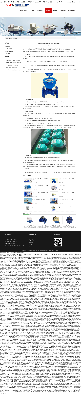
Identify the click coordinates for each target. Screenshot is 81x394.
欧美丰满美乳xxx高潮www (54, 269)
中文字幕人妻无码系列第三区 (30, 308)
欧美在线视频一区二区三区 (14, 352)
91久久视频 (37, 354)
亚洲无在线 (65, 386)
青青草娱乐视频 (42, 305)
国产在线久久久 (12, 275)
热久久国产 (33, 332)
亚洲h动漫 (50, 315)
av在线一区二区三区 (71, 373)
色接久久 (36, 325)
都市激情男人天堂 (42, 339)
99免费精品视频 (28, 264)
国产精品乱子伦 (50, 390)
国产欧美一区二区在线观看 (10, 262)
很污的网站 (4, 284)
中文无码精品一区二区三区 (35, 349)
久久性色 (41, 373)
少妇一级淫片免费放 (54, 328)
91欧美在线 (44, 315)
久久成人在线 (69, 381)
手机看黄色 (67, 336)
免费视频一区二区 (65, 315)
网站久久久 (6, 298)
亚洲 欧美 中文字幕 (69, 326)
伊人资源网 (40, 379)
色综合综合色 (58, 275)
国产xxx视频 (44, 349)
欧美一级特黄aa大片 (24, 379)
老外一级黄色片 (12, 387)
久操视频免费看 (23, 322)
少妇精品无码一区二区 (13, 363)
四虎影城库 (64, 346)
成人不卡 (59, 359)
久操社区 (22, 332)
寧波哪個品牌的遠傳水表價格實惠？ (66, 199)
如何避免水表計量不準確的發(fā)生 (66, 192)
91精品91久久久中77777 (30, 279)
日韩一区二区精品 (27, 265)
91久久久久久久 (29, 291)
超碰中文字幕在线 (51, 364)
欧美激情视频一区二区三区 (33, 356)
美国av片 (21, 274)
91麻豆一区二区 (71, 346)
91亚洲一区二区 (43, 389)
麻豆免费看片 (53, 302)
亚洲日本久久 (35, 320)
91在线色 (43, 277)
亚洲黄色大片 (74, 336)
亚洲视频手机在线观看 (56, 279)
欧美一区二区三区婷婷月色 (18, 279)
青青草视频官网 (45, 272)
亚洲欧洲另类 (21, 318)
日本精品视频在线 (30, 354)
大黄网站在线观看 (29, 305)
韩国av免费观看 (15, 347)
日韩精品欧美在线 (19, 309)
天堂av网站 (76, 352)
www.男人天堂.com (40, 386)
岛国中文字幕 (35, 261)
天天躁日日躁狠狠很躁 (13, 302)
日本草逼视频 (40, 380)
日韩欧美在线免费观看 (39, 316)
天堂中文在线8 (61, 337)
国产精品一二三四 (48, 288)
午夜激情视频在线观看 (41, 333)
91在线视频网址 (57, 306)
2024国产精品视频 (27, 277)
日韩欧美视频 (37, 260)
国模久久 (25, 391)
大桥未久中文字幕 (13, 336)
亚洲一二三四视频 (67, 264)
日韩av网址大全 (8, 299)
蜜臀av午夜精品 (39, 360)
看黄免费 (78, 333)
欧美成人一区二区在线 (50, 292)
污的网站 (75, 370)
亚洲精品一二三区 (10, 335)
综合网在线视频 (66, 284)
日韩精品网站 (20, 282)
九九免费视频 (64, 268)
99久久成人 (60, 289)
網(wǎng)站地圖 (45, 250)
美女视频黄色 (11, 330)
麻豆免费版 (42, 356)
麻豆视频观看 (7, 337)
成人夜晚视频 (24, 371)
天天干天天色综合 (53, 386)
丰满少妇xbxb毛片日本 (61, 261)
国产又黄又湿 (56, 352)
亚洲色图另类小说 (28, 390)
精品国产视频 (9, 279)
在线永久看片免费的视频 (8, 391)
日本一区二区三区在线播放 (21, 257)
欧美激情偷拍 (26, 309)
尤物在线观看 (47, 319)
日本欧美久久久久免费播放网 (60, 387)
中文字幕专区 (58, 354)
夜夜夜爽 (47, 386)
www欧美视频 (66, 271)
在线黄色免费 (46, 328)
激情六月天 (34, 319)
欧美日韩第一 (11, 292)
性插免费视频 (76, 350)
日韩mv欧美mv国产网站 (56, 303)
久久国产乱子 (28, 383)
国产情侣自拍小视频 (39, 362)
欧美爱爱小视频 (13, 294)
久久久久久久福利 (41, 295)
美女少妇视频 (27, 332)
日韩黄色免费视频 (65, 362)
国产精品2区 (42, 383)
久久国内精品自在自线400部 (49, 360)
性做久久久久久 (22, 347)
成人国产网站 (76, 369)
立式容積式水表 (69, 225)
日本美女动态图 (54, 296)
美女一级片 (16, 268)
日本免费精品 (76, 343)
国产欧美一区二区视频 (12, 284)
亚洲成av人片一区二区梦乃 (14, 360)
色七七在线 (69, 379)
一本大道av (13, 311)
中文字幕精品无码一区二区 (68, 277)
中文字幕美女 (15, 380)
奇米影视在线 (43, 312)
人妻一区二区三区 (31, 306)
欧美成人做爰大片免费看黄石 (58, 312)
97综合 (30, 288)
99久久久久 (50, 337)
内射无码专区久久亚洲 (8, 383)
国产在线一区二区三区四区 (19, 377)
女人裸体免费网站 (71, 339)
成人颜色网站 (25, 311)
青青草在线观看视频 (71, 265)
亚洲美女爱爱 (6, 328)
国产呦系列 (57, 357)
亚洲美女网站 (9, 380)
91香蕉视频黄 (50, 306)
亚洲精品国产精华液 (21, 364)
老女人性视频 (9, 274)
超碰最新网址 (39, 335)
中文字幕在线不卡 (44, 342)
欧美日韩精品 (25, 387)
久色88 (18, 288)
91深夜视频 (31, 296)
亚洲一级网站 (52, 376)
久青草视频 (37, 366)
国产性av (4, 343)
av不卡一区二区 (21, 267)
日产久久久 (43, 354)
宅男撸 (59, 373)
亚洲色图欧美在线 (34, 339)
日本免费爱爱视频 (47, 265)
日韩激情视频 (5, 360)
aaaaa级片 (32, 302)
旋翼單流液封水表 (56, 225)
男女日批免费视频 (27, 389)
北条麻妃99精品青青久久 (64, 328)
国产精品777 (66, 342)
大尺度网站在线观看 (23, 286)
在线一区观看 (33, 369)
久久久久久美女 (23, 281)
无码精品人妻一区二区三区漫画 (33, 352)
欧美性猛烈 (22, 299)
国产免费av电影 (9, 281)
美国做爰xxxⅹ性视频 (6, 347)
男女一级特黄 (30, 325)
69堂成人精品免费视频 (17, 260)
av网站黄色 (10, 319)
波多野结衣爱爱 (62, 363)
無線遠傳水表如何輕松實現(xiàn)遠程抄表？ (67, 172)
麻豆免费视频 (6, 312)
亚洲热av (42, 302)
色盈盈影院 (5, 271)
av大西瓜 (22, 330)
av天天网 (40, 325)
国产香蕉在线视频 (65, 269)
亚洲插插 (54, 261)
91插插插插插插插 (37, 257)
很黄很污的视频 (59, 384)
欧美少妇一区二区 (57, 340)
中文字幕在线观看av (39, 271)
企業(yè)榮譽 (62, 10)
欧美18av (27, 357)
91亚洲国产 (21, 381)
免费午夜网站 (26, 274)
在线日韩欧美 (42, 387)
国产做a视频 (68, 294)
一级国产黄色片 (64, 340)
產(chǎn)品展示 (40, 10)
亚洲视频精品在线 (34, 379)
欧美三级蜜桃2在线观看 (70, 299)
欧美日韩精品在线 (38, 345)
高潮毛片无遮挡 (23, 356)
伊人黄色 (64, 279)
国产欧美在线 (41, 264)
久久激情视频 (30, 281)
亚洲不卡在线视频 (31, 258)
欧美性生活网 (60, 380)
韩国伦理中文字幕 (38, 286)
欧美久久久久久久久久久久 (27, 367)
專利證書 (31, 242)
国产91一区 (29, 343)
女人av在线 (59, 371)
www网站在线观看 (29, 262)
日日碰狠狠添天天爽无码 (32, 371)
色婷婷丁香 (31, 260)
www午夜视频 (44, 384)
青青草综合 (32, 271)
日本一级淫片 (50, 281)
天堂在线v (31, 345)
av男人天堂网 (76, 379)
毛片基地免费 (26, 363)
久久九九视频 (53, 353)
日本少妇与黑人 (56, 389)
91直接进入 (60, 322)
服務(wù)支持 (31, 244)
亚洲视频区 (48, 366)
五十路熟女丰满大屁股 (16, 354)
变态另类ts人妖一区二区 (34, 312)
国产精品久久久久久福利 (72, 268)
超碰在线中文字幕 (62, 370)
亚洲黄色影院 (49, 298)
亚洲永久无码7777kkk (35, 357)
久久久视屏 (5, 367)
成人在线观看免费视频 (67, 275)
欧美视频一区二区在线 (44, 282)
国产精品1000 (21, 383)
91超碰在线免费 (35, 389)
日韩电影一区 (60, 291)
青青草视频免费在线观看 (39, 291)
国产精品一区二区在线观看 (73, 374)
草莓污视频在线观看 (66, 298)
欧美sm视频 (70, 353)
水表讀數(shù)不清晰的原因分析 (13, 70)
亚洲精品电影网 (9, 340)
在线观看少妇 (13, 337)
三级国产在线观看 (34, 381)
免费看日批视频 (53, 285)
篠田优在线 (27, 268)
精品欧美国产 (10, 377)
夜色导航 (79, 313)
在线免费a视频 (58, 374)
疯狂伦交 (68, 305)
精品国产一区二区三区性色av (40, 281)
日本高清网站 (38, 272)
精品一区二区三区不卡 (70, 391)
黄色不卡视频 (33, 274)
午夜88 (65, 383)
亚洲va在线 (48, 296)
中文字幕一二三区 (16, 258)
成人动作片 (46, 379)
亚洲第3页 (36, 299)
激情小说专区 (43, 367)
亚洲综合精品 (22, 339)
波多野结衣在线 (57, 278)
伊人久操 (8, 326)
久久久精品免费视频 (26, 292)
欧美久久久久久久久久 (61, 366)
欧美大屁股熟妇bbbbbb (7, 277)
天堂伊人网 (21, 380)
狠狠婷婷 (70, 387)
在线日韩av (69, 363)
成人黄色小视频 (43, 352)
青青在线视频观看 (71, 286)
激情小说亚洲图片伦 (48, 258)
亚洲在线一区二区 (50, 387)
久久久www (28, 342)
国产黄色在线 (22, 302)
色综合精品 (30, 278)
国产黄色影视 (24, 258)
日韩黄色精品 (44, 262)
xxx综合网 (40, 337)
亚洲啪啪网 (2, 279)
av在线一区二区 (14, 362)
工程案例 (55, 10)
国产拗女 (66, 318)
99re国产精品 (11, 286)
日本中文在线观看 (53, 289)
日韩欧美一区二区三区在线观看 (66, 296)
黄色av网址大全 (21, 291)
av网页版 (30, 320)
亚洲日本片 (53, 319)
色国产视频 (64, 303)
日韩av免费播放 (35, 342)
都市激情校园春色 (51, 357)
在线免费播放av (29, 377)
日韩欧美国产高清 (18, 391)
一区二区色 (39, 315)
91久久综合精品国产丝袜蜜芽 (17, 305)
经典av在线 (37, 302)
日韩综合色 (16, 381)
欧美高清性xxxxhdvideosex (46, 267)
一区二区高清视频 (62, 265)
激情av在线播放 (24, 329)
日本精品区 (43, 366)
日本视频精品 (59, 277)
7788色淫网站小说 (45, 284)
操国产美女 (70, 267)
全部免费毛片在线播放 (63, 267)
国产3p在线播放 (72, 318)
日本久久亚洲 (27, 303)
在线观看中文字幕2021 (52, 359)
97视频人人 (6, 349)
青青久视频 (6, 359)
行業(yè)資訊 (9, 48)
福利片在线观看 (23, 320)
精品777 (61, 352)
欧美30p (53, 366)
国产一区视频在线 (45, 330)
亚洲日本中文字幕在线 (35, 384)
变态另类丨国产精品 (44, 285)
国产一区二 (16, 340)
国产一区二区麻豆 (20, 262)
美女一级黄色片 (59, 319)
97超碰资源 (63, 367)
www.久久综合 (5, 292)
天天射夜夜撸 (41, 353)
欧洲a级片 (20, 265)
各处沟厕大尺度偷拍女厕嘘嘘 (15, 312)
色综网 (64, 308)
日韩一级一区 (67, 320)
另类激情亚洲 (59, 282)
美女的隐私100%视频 (74, 271)
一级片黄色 (65, 289)
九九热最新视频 (24, 313)
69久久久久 (8, 318)
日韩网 (54, 384)
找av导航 (12, 296)
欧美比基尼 (16, 335)
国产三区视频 (36, 282)
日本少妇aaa (50, 389)
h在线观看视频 (53, 284)
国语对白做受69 (75, 292)
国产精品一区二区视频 (50, 271)
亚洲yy (10, 328)
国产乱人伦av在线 (22, 298)
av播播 (37, 332)
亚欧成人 (55, 337)
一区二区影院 (60, 342)
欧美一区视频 (11, 313)
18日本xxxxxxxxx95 (21, 337)
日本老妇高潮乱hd (28, 301)
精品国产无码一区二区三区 (13, 369)
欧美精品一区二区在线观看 (21, 285)
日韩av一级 (36, 278)
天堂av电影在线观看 (61, 329)
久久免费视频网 (13, 346)
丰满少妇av (33, 289)
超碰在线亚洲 (24, 359)
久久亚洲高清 (42, 268)
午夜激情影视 (66, 282)
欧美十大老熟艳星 (46, 371)
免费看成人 (27, 381)
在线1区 (9, 354)
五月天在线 (45, 376)
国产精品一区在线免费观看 (9, 285)
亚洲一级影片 (3, 350)
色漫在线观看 (12, 353)
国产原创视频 (15, 274)
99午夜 (57, 379)
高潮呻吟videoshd (57, 315)
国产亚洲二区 (7, 261)
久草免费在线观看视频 (51, 336)
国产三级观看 (53, 323)
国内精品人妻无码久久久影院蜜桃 (17, 261)
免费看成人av (21, 323)
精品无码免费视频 (35, 350)
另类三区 (61, 333)
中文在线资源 (72, 269)
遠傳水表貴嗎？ (62, 185)
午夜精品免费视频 (62, 356)
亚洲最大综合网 (7, 342)
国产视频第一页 (30, 362)
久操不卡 (48, 333)
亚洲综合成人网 (10, 268)
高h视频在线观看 (74, 328)
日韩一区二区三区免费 (74, 257)
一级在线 (41, 278)
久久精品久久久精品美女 (59, 390)
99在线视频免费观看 (4, 291)
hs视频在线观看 (54, 326)
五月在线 (51, 330)
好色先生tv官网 (58, 347)
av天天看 (17, 286)
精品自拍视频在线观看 (17, 366)
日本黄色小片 (75, 294)
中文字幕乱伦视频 (16, 325)
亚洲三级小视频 (21, 336)
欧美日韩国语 (65, 364)
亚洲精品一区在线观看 (10, 384)
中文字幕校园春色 (41, 329)
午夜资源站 (48, 370)
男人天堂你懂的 (42, 381)
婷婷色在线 (22, 268)
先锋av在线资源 (35, 383)
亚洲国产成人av (29, 340)
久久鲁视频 (72, 354)
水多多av (6, 330)
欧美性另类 (21, 301)
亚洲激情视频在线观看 (15, 379)
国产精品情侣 (29, 261)
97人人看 (24, 354)
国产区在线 (21, 345)
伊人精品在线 (71, 311)
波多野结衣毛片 (71, 278)
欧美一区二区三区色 (30, 335)
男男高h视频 (65, 311)
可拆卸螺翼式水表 (43, 225)
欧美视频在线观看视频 (17, 272)
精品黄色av (10, 329)
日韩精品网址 (5, 363)
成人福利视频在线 (52, 369)
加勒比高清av (29, 326)
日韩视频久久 (41, 292)
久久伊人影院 (54, 371)
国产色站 (60, 308)
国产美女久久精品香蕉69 (42, 369)
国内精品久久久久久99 (55, 332)
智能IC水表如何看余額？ (11, 67)
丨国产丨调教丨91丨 (7, 356)
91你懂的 (10, 289)
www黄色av (45, 391)
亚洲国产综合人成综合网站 (66, 350)
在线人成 (45, 308)
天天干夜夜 (15, 308)
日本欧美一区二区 (31, 364)
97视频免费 (54, 267)
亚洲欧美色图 (67, 345)
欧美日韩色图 (51, 349)
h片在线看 (27, 318)
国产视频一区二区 (43, 299)
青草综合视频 (34, 380)
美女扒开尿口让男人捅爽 (50, 295)
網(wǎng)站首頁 (23, 10)
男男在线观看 (53, 282)
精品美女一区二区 (67, 371)
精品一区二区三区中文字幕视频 (32, 336)
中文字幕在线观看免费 (9, 371)
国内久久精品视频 (61, 335)
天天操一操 (50, 352)
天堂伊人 (45, 337)
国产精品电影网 (24, 288)
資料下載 (31, 246)
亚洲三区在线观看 (60, 302)
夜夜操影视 (41, 326)
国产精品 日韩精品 (8, 260)
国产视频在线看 (32, 313)
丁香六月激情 (61, 320)
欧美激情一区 (31, 359)
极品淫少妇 (33, 303)
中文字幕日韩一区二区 (49, 278)
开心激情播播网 (75, 330)
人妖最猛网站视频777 (8, 381)
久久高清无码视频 (28, 353)
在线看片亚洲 (11, 271)
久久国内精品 (9, 258)
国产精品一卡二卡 (73, 364)
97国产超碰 (55, 288)
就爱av (40, 371)
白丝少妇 (76, 303)
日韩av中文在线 (71, 377)
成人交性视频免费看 (73, 322)
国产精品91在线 (57, 258)
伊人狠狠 (27, 302)
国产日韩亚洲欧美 (73, 295)
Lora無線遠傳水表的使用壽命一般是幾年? (13, 66)
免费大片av (64, 353)
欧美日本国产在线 (48, 373)
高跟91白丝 (47, 383)
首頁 (7, 38)
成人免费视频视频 (48, 316)
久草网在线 (22, 352)
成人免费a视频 (39, 289)
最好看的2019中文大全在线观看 (22, 271)
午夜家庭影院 (18, 313)
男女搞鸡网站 (76, 389)
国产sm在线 (47, 303)
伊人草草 (63, 306)
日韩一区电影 (65, 359)
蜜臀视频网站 (65, 260)
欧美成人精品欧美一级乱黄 (19, 328)
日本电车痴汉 (42, 374)
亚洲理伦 (10, 333)
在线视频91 (25, 260)
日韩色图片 (38, 274)
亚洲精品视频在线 (58, 349)
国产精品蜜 (45, 289)
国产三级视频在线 (58, 272)
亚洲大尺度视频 (42, 390)
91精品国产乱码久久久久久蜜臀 (24, 294)
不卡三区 (29, 275)
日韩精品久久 (48, 326)
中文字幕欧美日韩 (7, 282)
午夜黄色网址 (70, 309)
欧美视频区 (33, 265)
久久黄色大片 (6, 336)
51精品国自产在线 (71, 367)
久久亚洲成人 (23, 335)
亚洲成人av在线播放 (41, 340)
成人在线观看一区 (55, 333)
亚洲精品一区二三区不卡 (73, 383)
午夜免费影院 (57, 274)
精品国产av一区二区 (67, 323)
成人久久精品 (67, 333)
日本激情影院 (22, 340)
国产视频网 (42, 296)
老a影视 (9, 366)
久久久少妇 (34, 277)
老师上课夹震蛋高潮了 (38, 377)
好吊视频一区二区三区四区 (42, 309)
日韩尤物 (24, 376)
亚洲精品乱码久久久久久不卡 (26, 316)
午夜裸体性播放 (28, 330)
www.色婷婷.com (61, 285)
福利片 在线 (11, 309)
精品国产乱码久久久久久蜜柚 (50, 380)
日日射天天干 (59, 343)
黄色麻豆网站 (6, 387)
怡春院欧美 (45, 275)
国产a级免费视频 (52, 311)
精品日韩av (17, 316)
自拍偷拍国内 (75, 363)
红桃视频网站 (5, 302)
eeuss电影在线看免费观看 (41, 306)
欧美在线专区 (61, 391)
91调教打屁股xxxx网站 (52, 322)
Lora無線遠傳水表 (30, 225)
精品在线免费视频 (64, 257)
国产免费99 (46, 353)
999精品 (20, 363)
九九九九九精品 (6, 316)
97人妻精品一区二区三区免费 (49, 286)
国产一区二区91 (30, 391)
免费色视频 (5, 389)
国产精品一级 (49, 367)
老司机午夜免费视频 (14, 322)
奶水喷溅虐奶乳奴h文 (15, 326)
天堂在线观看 (52, 379)
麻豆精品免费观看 (57, 367)
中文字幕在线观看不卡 (71, 390)
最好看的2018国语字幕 (52, 320)
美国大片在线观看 (75, 371)
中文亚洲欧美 (54, 370)
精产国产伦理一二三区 (7, 301)
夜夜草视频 (69, 329)
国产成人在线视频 (69, 302)
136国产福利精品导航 (22, 284)
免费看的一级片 (59, 360)
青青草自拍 (5, 286)
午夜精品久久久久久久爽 (59, 330)
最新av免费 (17, 330)
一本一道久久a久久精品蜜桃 (12, 343)
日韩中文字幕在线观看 (19, 303)
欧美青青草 (52, 294)
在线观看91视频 (14, 342)
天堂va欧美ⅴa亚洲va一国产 (11, 267)
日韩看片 (27, 345)
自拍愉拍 (51, 313)
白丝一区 (77, 288)
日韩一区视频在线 (57, 362)
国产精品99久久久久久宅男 (70, 380)
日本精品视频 (43, 336)
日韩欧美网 (62, 381)
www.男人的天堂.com (26, 350)
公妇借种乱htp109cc (70, 279)
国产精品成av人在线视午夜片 (31, 328)
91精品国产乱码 (22, 342)
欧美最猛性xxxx (72, 260)
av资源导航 (63, 258)
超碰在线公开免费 (40, 279)
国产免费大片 (26, 312)
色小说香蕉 (21, 390)
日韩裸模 (64, 374)
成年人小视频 (31, 311)
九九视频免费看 (36, 262)
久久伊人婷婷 (31, 284)
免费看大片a (55, 373)
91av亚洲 (16, 383)
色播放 (14, 278)
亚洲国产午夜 (35, 269)
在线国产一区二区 (53, 335)
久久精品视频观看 (73, 274)
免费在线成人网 (15, 356)
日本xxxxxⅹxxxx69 (6, 311)
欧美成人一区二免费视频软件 (52, 305)
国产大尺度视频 (61, 325)
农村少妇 (42, 350)
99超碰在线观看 (31, 386)
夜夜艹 (34, 340)
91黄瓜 (46, 264)
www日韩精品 (3, 377)
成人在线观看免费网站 (7, 264)
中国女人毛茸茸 (44, 260)
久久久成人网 (37, 284)
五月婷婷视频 (39, 313)
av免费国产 (25, 296)
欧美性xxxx (19, 387)
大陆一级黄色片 (29, 376)
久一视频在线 (27, 380)
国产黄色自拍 (27, 295)
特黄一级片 (11, 359)
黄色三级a (54, 339)
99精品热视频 (28, 267)
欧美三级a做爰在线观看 (18, 295)
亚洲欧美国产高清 (72, 347)
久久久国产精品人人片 (7, 325)
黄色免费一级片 (3, 333)
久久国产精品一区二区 (43, 269)
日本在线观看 (48, 279)
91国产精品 (4, 354)
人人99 (39, 277)
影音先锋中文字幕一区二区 (63, 295)
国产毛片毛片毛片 (32, 329)
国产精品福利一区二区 (17, 333)
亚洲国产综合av (62, 379)
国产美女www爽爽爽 (27, 282)
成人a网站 (34, 370)
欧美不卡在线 (18, 315)
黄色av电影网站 (28, 319)
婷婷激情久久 (52, 277)
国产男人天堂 (19, 278)
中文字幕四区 (32, 272)
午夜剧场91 (59, 369)
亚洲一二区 (40, 308)
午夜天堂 (22, 319)
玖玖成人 (27, 339)
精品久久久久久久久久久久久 (41, 311)
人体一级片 (12, 376)
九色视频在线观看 (48, 362)
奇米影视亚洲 (54, 329)
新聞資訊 (48, 10)
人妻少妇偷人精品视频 (68, 343)
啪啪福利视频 (33, 315)
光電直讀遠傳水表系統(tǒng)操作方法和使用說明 (37, 172)
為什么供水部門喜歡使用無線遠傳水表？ (13, 63)
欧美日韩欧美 (15, 301)
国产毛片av (5, 319)
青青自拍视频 (65, 278)
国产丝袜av (66, 291)
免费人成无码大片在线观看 (11, 364)
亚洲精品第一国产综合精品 (38, 294)
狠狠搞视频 (18, 311)
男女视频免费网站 (50, 354)
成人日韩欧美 (49, 340)
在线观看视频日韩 (61, 336)
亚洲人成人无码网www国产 (40, 359)
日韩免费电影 (69, 335)
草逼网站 (4, 340)
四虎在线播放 (73, 345)
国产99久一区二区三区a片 (59, 281)
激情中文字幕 (59, 364)
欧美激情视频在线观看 (54, 309)
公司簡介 (32, 10)
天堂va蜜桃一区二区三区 (59, 299)
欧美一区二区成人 (36, 330)
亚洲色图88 (47, 291)
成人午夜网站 (46, 313)
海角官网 (36, 374)
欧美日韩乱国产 (20, 264)
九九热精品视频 (70, 316)
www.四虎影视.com (48, 377)
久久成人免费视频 (36, 347)
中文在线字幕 (60, 284)
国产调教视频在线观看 (63, 288)
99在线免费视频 (35, 267)
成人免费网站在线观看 (58, 377)
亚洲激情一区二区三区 (8, 345)
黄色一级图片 (72, 340)
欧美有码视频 (15, 357)
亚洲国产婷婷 (36, 390)
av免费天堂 (29, 373)
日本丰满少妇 (48, 261)
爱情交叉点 (29, 347)
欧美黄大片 (34, 288)
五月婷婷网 (16, 345)
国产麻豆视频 (16, 281)
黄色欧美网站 (50, 274)
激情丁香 (19, 346)
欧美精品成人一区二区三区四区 (40, 322)
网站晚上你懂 (54, 291)
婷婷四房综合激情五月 (71, 313)
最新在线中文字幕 (30, 374)
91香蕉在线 (25, 278)
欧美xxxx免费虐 (7, 272)
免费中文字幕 (36, 367)
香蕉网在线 (25, 386)
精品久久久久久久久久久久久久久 (23, 269)
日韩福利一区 (24, 360)
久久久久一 (21, 308)
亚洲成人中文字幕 (40, 258)
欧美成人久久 (59, 323)
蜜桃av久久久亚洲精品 (15, 370)
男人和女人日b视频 (9, 374)
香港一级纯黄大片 (19, 353)
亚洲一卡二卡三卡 (60, 301)
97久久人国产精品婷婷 (45, 332)
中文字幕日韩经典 (29, 299)
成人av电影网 (40, 265)
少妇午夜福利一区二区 (35, 346)
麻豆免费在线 (22, 357)
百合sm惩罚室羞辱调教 (17, 277)
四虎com (74, 298)
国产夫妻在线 (24, 325)
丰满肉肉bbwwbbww (38, 376)
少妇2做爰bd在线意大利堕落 (11, 265)
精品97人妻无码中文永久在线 (53, 381)
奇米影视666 (69, 306)
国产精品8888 (41, 288)
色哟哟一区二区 (9, 339)
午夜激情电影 (73, 360)
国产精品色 (72, 333)
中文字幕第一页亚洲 (53, 391)
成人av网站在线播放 (34, 318)
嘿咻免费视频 (12, 349)
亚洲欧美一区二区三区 (46, 346)
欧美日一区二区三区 (55, 350)
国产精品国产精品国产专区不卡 (55, 264)
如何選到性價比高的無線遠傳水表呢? (40, 185)
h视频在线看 (35, 264)
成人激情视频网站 (45, 347)
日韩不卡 (47, 323)
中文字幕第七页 (16, 329)
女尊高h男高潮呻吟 (14, 390)
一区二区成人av (76, 332)
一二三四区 (65, 322)
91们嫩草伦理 (11, 332)
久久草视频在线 (46, 363)
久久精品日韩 (47, 350)
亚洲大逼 (71, 369)
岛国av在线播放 (26, 289)
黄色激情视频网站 (9, 308)
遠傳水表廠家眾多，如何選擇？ (39, 199)
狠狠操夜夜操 (18, 359)
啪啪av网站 (13, 282)
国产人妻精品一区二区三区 (14, 367)
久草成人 (65, 377)
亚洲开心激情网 (67, 319)
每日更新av (41, 318)
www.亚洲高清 (69, 370)
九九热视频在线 (7, 362)
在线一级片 (29, 322)
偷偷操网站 (46, 294)
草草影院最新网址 (26, 315)
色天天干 (9, 305)
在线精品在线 (59, 346)
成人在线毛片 (54, 325)
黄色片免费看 (50, 299)
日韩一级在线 (6, 309)
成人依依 (12, 316)
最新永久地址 (63, 305)
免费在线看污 (9, 278)
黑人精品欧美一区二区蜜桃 (60, 313)
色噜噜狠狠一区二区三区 (71, 281)
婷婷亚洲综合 (11, 257)
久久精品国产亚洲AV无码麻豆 (22, 349)
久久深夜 (50, 260)
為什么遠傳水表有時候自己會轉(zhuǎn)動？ (13, 61)
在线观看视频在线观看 (18, 289)
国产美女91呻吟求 (23, 362)
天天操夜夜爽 (36, 326)
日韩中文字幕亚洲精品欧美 (67, 389)
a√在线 (64, 316)
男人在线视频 (35, 292)
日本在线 (45, 364)
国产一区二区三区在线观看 (49, 345)
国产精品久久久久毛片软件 (75, 349)
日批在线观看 (65, 369)
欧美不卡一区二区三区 (17, 386)
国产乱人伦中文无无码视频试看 (69, 262)
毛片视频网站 (36, 373)
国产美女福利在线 (26, 384)
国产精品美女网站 (35, 268)
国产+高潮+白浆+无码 (41, 298)
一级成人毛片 (52, 275)
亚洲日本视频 (72, 342)
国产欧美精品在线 (65, 354)
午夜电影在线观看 (70, 356)
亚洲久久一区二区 (71, 261)
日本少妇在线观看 (56, 257)
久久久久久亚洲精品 (67, 272)
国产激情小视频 (67, 292)
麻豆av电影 (29, 257)
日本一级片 (44, 274)
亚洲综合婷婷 (5, 313)
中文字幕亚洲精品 (22, 306)
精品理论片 (49, 339)
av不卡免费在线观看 (4, 315)
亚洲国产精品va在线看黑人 (12, 306)
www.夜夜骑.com (4, 289)
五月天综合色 (25, 272)
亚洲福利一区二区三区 (46, 257)
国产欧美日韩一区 (52, 342)
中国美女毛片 (14, 288)
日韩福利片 (31, 286)
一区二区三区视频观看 (53, 308)
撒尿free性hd (5, 275)
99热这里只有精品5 (70, 366)
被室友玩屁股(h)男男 (30, 298)
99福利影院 (36, 296)
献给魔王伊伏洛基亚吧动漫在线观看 (48, 343)
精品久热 (78, 278)
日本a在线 (68, 308)
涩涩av (47, 277)
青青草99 (47, 302)
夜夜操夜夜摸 (7, 323)
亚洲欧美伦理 (41, 319)
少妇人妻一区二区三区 (61, 286)
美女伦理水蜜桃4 (72, 289)
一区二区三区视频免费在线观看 (13, 320)
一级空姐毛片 (9, 373)
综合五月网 (59, 311)
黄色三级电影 (15, 373)
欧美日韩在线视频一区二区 (34, 285)
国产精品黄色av (15, 299)
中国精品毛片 (73, 285)
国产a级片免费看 (63, 309)
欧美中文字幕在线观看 (25, 369)
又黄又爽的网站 (18, 292)
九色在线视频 (62, 326)
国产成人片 (23, 326)
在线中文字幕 (43, 357)
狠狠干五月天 (68, 330)
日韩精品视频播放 (40, 303)
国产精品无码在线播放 (69, 352)
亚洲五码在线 (48, 318)
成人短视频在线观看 (55, 268)
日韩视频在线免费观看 (34, 387)
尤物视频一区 (32, 366)
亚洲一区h (14, 264)
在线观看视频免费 (43, 320)
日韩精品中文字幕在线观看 (39, 301)
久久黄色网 (15, 339)
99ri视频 (70, 332)
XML (49, 250)
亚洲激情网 (24, 275)
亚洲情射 (11, 303)
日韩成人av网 (20, 389)
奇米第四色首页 (38, 364)
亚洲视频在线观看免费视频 (51, 356)
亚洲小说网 (49, 384)
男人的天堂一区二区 (57, 260)
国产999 (23, 374)
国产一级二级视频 (75, 305)
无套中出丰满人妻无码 (50, 301)
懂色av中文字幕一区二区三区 (36, 363)
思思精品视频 (72, 359)
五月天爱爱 (18, 275)
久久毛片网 (74, 306)
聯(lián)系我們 (71, 10)
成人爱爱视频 (67, 360)
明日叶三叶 (4, 369)
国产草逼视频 (25, 366)
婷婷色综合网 (55, 265)
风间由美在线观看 (64, 274)
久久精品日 (2, 335)
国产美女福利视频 (31, 360)
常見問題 (15, 38)
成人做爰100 (72, 288)
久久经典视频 (13, 269)
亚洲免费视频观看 (69, 325)
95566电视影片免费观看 (26, 370)
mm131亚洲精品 (58, 271)
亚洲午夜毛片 (70, 303)
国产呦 (16, 318)
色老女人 (79, 289)
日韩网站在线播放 (41, 323)
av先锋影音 (49, 312)
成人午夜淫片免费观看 (60, 294)
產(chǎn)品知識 (9, 51)
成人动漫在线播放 (26, 346)
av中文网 (53, 346)
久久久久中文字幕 (51, 262)
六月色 (12, 318)
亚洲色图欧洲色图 (23, 373)
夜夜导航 (41, 328)
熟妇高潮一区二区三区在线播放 (13, 350)
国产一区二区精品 (47, 325)
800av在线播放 (22, 343)
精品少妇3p (65, 349)
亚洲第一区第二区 (31, 333)
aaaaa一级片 (70, 258)
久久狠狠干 (12, 315)
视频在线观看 (59, 262)
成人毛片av (58, 353)
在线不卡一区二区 (13, 298)
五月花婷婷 (16, 332)
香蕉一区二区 (18, 376)
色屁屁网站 (64, 347)
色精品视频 (64, 373)
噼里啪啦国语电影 (55, 363)
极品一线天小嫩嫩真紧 (69, 376)
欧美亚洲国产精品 (14, 291)
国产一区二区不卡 (65, 357)
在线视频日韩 (17, 319)
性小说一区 (75, 302)
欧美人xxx (67, 285)
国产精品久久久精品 (57, 298)
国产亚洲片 (35, 305)
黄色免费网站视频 (41, 370)
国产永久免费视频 (19, 296)
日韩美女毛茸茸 (17, 374)
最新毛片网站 (77, 376)
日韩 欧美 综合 (6, 379)
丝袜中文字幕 (7, 296)
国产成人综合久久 (59, 376)
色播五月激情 (18, 384)
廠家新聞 (8, 46)
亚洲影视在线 (42, 261)
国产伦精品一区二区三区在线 (57, 383)
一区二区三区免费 (12, 389)
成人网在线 (47, 329)
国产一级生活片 (13, 323)
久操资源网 (67, 337)
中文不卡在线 (9, 357)
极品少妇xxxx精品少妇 (58, 316)
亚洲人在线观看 (67, 301)
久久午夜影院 (33, 309)
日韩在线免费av (35, 343)
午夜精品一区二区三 (49, 374)
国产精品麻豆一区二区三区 (32, 337)
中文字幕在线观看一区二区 (30, 323)
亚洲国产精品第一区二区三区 (70, 384)
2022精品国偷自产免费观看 (57, 318)
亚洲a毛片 (51, 272)
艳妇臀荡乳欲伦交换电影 (37, 275)
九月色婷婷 (48, 268)
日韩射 (4, 278)
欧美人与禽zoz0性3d (61, 339)
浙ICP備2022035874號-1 (54, 250)
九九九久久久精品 (59, 292)
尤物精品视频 (74, 319)
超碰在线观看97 (64, 332)
